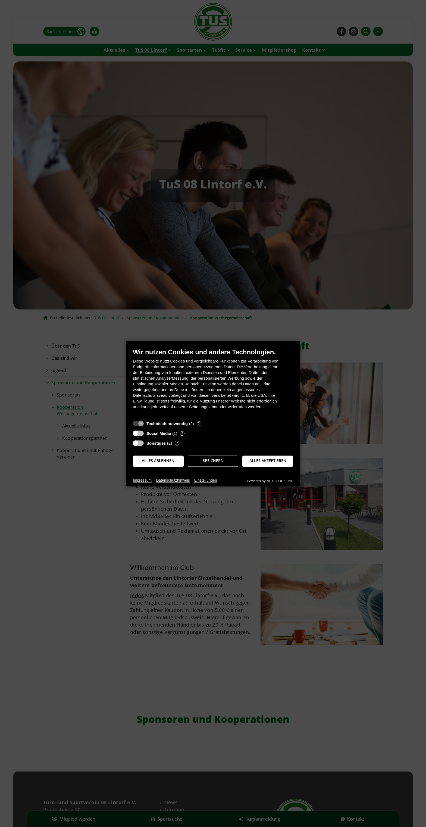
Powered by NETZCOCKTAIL (270, 481)
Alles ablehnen (158, 461)
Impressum (142, 480)
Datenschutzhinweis (173, 480)
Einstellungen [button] (205, 480)
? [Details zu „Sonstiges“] (177, 443)
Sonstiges (156, 443)
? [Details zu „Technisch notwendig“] (199, 423)
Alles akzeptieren (267, 461)
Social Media (158, 433)
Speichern (213, 461)
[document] (213, 383)
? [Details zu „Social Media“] (182, 433)
